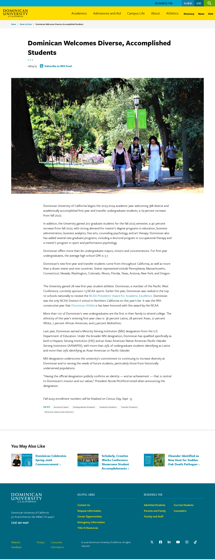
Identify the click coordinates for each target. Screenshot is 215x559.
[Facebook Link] (160, 542)
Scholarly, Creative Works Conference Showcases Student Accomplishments (115, 462)
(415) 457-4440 (20, 522)
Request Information (89, 511)
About (155, 13)
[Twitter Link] (152, 542)
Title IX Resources (87, 528)
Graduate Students (108, 407)
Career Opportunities (89, 516)
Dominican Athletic (83, 305)
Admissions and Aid (107, 13)
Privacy (40, 542)
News (201, 13)
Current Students (184, 505)
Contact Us (83, 505)
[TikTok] (195, 542)
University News (61, 407)
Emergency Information (91, 522)
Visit (210, 13)
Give (199, 3)
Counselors (180, 511)
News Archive (26, 24)
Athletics (172, 13)
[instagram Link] (186, 542)
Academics (79, 13)
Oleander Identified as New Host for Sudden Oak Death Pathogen (183, 460)
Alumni (188, 3)
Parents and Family (155, 511)
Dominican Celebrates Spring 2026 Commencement (50, 460)
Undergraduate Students (84, 407)
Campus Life (136, 13)
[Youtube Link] (178, 542)
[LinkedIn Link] (169, 542)
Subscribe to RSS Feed (58, 66)
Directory (189, 13)
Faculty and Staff (153, 516)
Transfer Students (129, 407)
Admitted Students (154, 505)
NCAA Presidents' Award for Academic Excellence (120, 295)
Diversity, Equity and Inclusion (59, 412)
